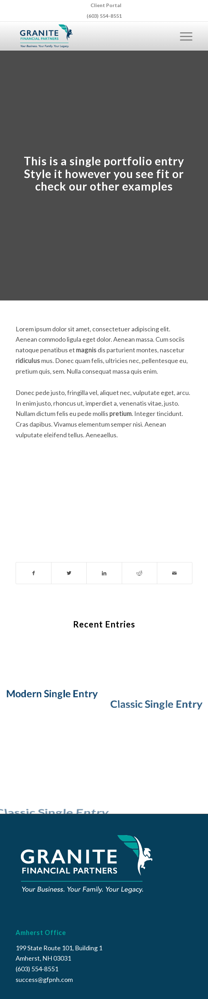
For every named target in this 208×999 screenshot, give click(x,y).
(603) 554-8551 (104, 16)
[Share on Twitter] (68, 573)
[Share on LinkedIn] (104, 573)
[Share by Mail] (174, 573)
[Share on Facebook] (33, 573)
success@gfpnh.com (44, 979)
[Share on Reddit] (139, 573)
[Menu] (182, 36)
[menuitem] (106, 5)
